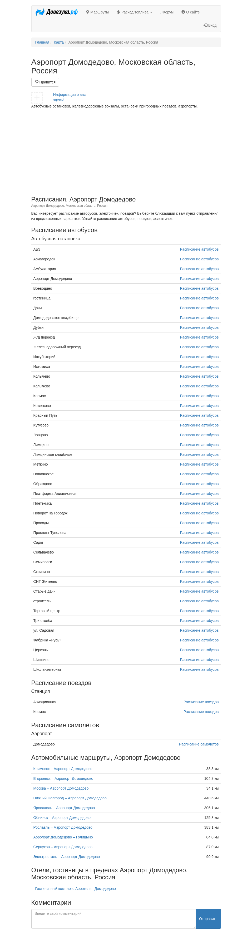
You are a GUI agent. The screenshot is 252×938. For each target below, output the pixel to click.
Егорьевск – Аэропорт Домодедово (63, 778)
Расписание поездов (201, 702)
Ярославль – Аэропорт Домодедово (64, 808)
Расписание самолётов (199, 744)
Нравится (45, 82)
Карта (59, 42)
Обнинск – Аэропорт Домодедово (62, 817)
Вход (210, 25)
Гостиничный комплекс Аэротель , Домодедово (75, 889)
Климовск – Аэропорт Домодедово (62, 769)
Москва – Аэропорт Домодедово (61, 788)
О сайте (190, 12)
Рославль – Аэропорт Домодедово (62, 827)
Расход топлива (134, 12)
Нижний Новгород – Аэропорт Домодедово (70, 798)
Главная (42, 42)
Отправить (208, 919)
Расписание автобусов (199, 249)
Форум (167, 12)
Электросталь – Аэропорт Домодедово (66, 857)
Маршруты (97, 12)
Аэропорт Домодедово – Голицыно (63, 837)
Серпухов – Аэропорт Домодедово (63, 847)
